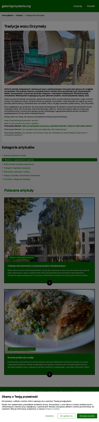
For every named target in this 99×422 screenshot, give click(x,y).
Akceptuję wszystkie (87, 416)
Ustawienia (49, 416)
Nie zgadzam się (66, 416)
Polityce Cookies (52, 408)
